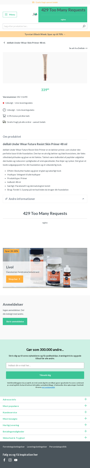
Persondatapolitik (58, 446)
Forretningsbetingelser (14, 446)
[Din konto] (34, 14)
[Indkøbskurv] (62, 14)
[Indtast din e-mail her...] (45, 365)
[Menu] (10, 14)
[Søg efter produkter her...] (42, 26)
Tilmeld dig (45, 375)
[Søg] (84, 26)
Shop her (15, 279)
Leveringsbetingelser (37, 446)
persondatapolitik (48, 387)
